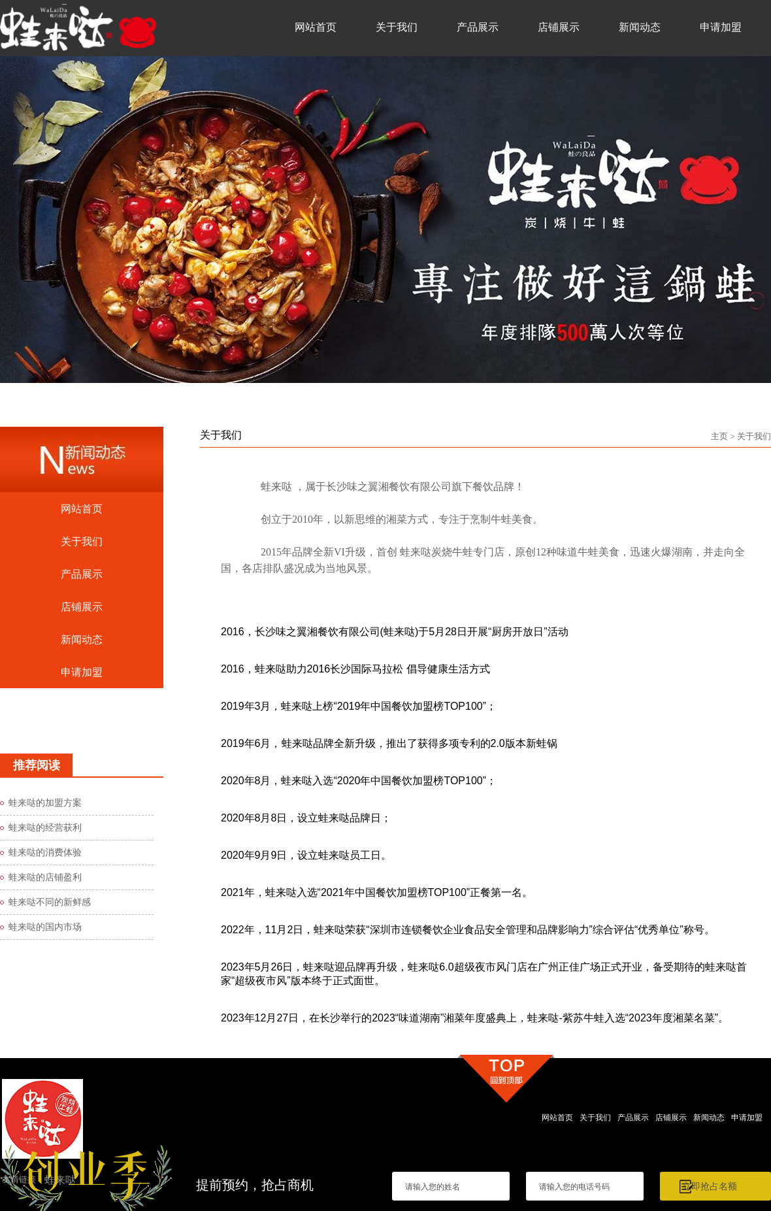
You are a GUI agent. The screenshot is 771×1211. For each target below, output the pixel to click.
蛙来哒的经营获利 (45, 828)
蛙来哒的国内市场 (45, 927)
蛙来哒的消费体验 (45, 852)
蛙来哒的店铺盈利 (45, 877)
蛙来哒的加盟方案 (45, 803)
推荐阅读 (36, 765)
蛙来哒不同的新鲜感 (49, 902)
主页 (719, 436)
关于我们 (754, 436)
